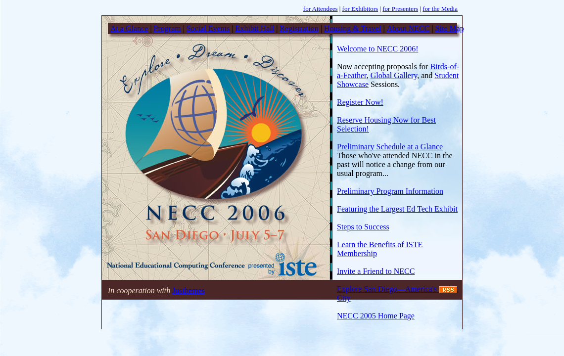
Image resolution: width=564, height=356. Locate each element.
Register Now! (360, 102)
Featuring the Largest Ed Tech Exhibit (397, 209)
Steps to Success (363, 226)
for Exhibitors (360, 8)
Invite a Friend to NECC (376, 271)
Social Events (208, 28)
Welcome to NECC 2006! (377, 48)
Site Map (449, 28)
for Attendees (320, 8)
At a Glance (129, 28)
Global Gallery (394, 75)
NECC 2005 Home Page (376, 316)
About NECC (408, 28)
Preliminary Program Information (390, 191)
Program (167, 28)
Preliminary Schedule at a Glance (390, 146)
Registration (299, 28)
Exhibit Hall (255, 28)
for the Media (440, 8)
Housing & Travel (352, 28)
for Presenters (400, 8)
